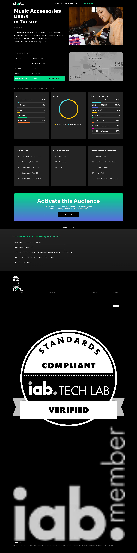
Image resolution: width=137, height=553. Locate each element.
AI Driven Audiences (24, 303)
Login (78, 3)
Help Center (93, 313)
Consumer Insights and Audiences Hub (62, 296)
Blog (91, 299)
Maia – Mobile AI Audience (26, 296)
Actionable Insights (24, 317)
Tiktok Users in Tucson (23, 262)
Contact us (93, 310)
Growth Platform (23, 310)
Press (115, 303)
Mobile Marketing (55, 303)
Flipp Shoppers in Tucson (24, 247)
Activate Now (54, 78)
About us (116, 296)
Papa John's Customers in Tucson (27, 242)
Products (58, 3)
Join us (115, 299)
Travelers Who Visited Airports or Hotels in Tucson (33, 257)
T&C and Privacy (95, 306)
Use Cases (69, 3)
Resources (94, 292)
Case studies (94, 296)
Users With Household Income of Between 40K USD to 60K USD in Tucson (43, 252)
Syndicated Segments (25, 306)
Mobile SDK (21, 313)
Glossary (92, 303)
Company (116, 292)
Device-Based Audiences (26, 299)
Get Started (88, 3)
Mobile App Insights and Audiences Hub (63, 299)
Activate (68, 214)
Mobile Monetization (56, 306)
